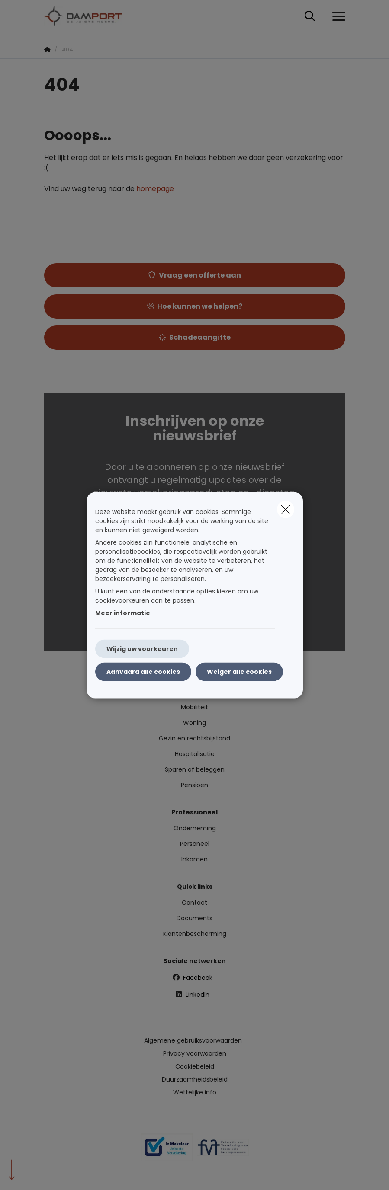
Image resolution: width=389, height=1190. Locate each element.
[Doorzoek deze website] (310, 16)
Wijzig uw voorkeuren (142, 648)
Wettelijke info (194, 1092)
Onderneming (195, 828)
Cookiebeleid (194, 1066)
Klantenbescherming (194, 933)
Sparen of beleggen (195, 769)
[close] (285, 509)
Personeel (194, 843)
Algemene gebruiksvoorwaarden (193, 1040)
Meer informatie (122, 612)
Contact (194, 902)
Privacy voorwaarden (194, 1053)
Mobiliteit (194, 707)
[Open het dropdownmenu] (336, 16)
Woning (194, 722)
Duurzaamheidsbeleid (195, 1079)
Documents (194, 918)
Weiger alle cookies (239, 671)
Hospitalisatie (195, 754)
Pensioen (194, 785)
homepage (155, 189)
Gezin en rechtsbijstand (194, 738)
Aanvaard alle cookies (143, 671)
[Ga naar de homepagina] (88, 16)
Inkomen (194, 859)
